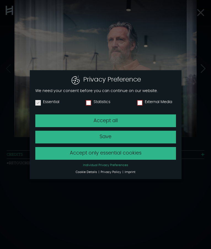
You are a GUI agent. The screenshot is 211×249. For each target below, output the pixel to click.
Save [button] (105, 136)
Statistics (98, 102)
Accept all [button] (106, 120)
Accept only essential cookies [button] (105, 153)
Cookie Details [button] (87, 172)
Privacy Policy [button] (111, 172)
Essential (47, 102)
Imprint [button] (130, 172)
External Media (154, 102)
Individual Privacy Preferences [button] (105, 165)
